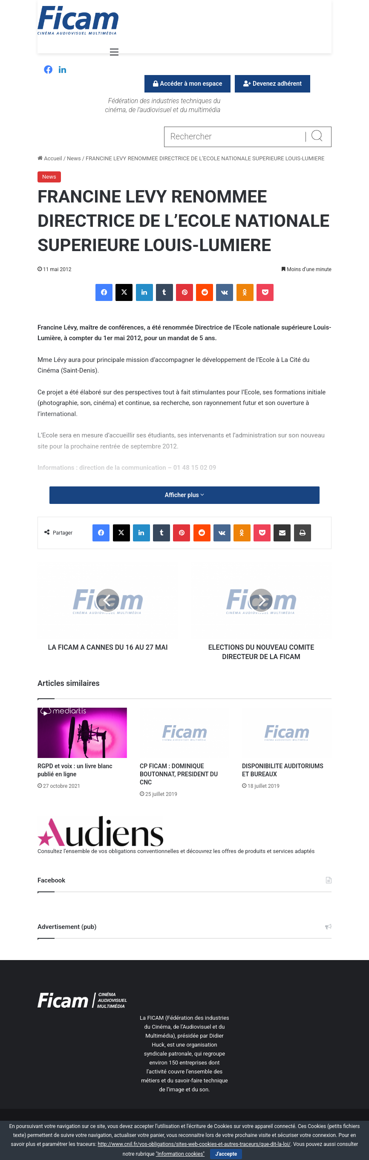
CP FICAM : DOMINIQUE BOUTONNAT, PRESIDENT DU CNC (179, 774)
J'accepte (226, 1154)
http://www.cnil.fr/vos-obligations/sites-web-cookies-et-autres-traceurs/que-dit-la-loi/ (194, 1144)
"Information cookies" (180, 1154)
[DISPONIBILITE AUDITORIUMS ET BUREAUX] (287, 733)
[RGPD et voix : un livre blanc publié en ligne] (82, 733)
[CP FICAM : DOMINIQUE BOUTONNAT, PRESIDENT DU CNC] (184, 733)
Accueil (49, 158)
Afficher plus (184, 495)
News (74, 158)
